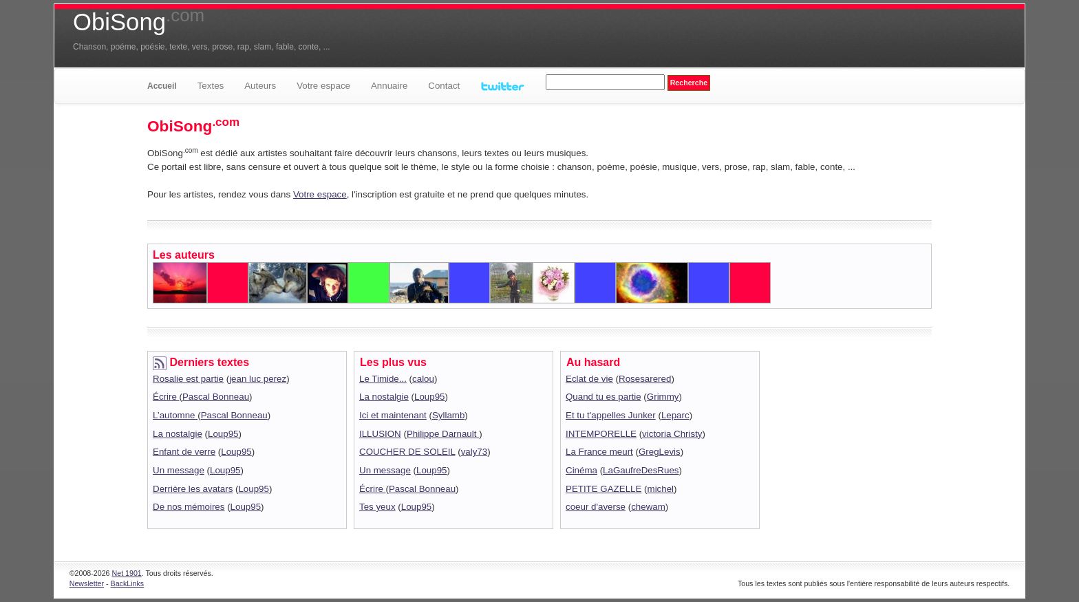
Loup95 (223, 434)
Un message (178, 470)
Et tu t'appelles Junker (611, 415)
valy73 (474, 452)
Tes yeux (377, 507)
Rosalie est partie (188, 379)
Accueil (162, 86)
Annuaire (389, 85)
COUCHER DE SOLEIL (407, 452)
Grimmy (663, 396)
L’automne (175, 415)
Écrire (166, 396)
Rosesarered (645, 379)
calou (423, 379)
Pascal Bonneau (215, 396)
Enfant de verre (184, 452)
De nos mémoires (188, 507)
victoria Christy (672, 434)
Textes (210, 85)
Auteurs (260, 85)
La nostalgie (177, 434)
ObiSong (138, 22)
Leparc (675, 415)
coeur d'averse (596, 507)
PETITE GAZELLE (603, 489)
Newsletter (87, 583)
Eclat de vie (589, 379)
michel (661, 489)
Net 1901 (127, 573)
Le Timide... (383, 379)
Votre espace (323, 85)
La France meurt (599, 452)
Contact (444, 85)
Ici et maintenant (393, 415)
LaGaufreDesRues (641, 470)
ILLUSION (380, 434)
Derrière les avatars (193, 489)
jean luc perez (257, 379)
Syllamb (448, 415)
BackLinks (128, 583)
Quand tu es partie (603, 396)
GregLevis (660, 452)
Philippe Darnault (443, 434)
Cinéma (581, 470)
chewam (648, 507)
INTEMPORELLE (601, 434)
